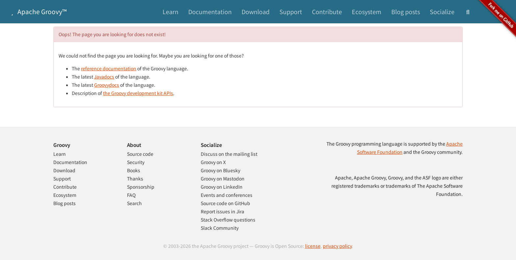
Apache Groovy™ (37, 11)
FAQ (131, 195)
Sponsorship (140, 186)
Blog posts (405, 11)
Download (256, 11)
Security (135, 162)
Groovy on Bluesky (220, 170)
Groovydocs (106, 85)
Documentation (210, 11)
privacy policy (337, 246)
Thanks (135, 178)
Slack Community (220, 228)
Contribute (327, 11)
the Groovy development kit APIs (138, 93)
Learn (170, 11)
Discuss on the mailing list (229, 154)
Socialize (442, 11)
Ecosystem (366, 11)
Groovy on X (213, 162)
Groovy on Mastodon (223, 178)
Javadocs (104, 76)
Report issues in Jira (222, 211)
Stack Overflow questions (228, 219)
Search (134, 203)
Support (290, 11)
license (313, 246)
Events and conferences (226, 195)
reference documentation (108, 68)
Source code (140, 154)
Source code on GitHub (225, 203)
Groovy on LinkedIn (222, 186)
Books (133, 170)
